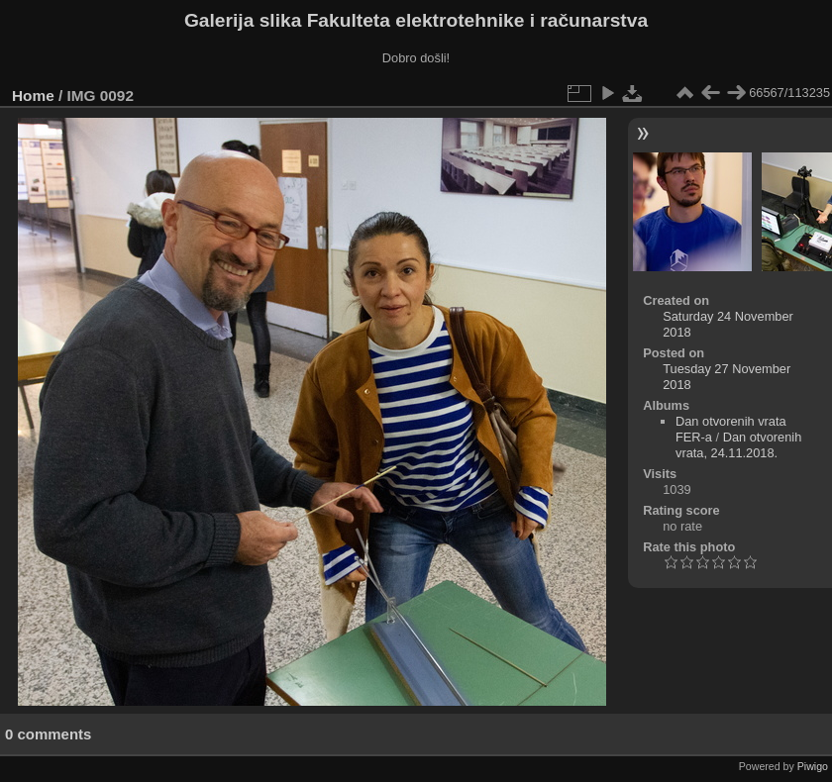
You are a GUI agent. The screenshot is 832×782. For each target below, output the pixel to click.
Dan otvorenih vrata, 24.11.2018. (738, 445)
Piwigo (812, 766)
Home (33, 95)
